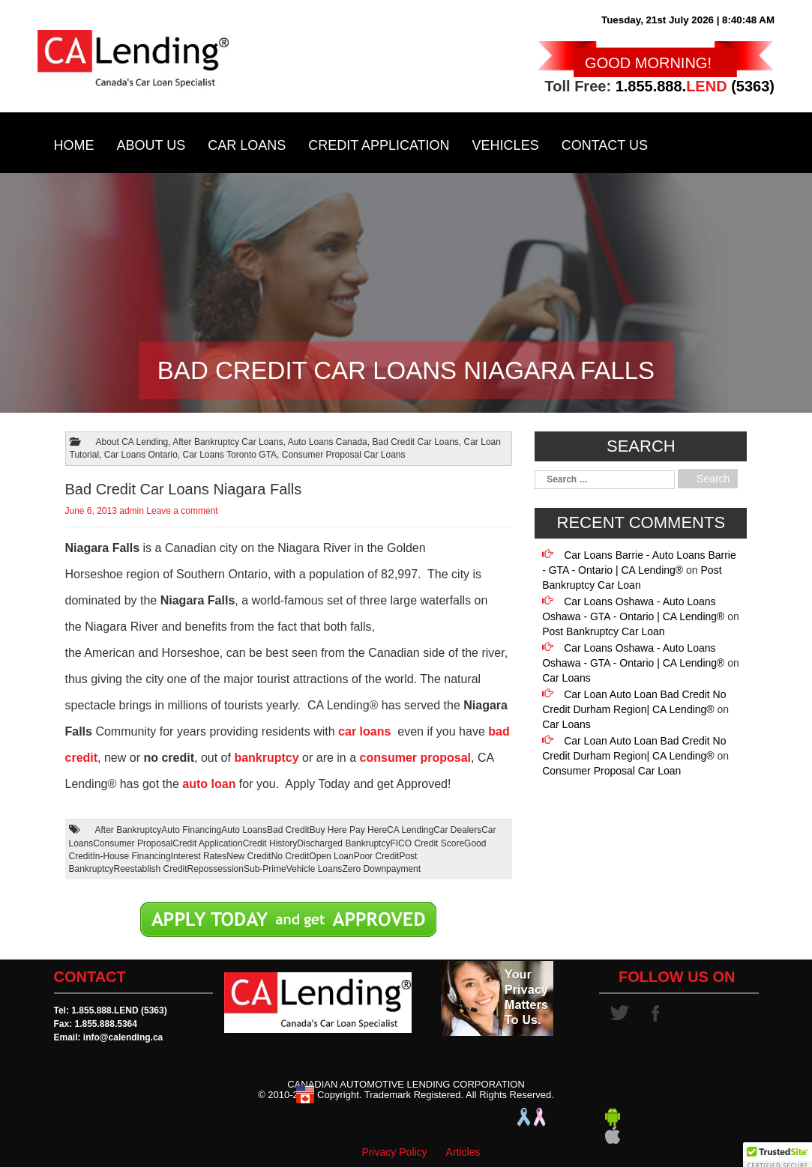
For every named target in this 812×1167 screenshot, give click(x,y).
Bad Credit (288, 830)
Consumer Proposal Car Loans (344, 454)
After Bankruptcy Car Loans (227, 442)
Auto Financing (191, 830)
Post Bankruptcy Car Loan (603, 631)
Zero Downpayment (381, 869)
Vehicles (505, 145)
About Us (151, 145)
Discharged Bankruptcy (343, 843)
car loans (364, 731)
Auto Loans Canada (327, 442)
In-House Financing (132, 856)
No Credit (290, 856)
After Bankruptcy (128, 830)
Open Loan (331, 856)
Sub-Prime (265, 869)
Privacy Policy (394, 1152)
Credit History (270, 843)
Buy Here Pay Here (348, 830)
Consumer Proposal (132, 843)
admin (131, 511)
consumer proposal (415, 757)
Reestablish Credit (150, 869)
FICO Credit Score (427, 843)
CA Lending (410, 830)
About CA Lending (132, 442)
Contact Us (605, 145)
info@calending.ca (123, 1037)
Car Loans (247, 145)
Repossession (215, 869)
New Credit (248, 856)
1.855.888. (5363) (695, 86)
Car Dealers (457, 830)
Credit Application (378, 145)
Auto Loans (244, 830)
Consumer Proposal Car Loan (611, 771)
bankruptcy (266, 757)
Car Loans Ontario (141, 454)
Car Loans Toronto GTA (229, 454)
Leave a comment (181, 511)
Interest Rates (199, 856)
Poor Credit (377, 856)
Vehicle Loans (314, 869)
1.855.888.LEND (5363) (118, 1010)
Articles (463, 1152)
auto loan (208, 784)
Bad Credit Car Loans (415, 442)
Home (74, 145)
